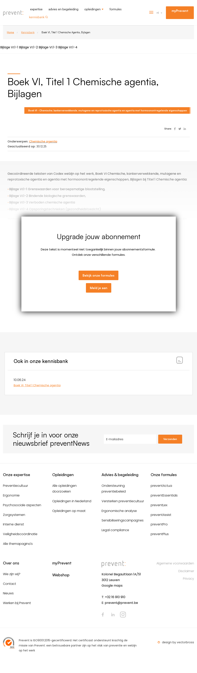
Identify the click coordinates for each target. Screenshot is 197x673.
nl (158, 12)
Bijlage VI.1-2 (28, 47)
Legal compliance (115, 530)
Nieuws (8, 593)
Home (10, 32)
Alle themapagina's (18, 543)
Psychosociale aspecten (22, 505)
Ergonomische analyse (119, 511)
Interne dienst (13, 524)
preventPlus (160, 534)
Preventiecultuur (15, 485)
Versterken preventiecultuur (123, 501)
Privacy (188, 578)
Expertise (36, 9)
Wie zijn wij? (11, 574)
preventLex (159, 505)
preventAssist (161, 515)
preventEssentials (164, 495)
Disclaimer (186, 571)
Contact (9, 583)
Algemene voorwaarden (175, 563)
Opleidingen (92, 9)
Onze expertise (16, 474)
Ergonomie (11, 495)
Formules (115, 9)
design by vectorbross (178, 642)
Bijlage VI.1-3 (48, 47)
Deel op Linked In (185, 129)
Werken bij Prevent (17, 603)
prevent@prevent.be (121, 602)
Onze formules (164, 474)
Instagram (123, 614)
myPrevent (180, 11)
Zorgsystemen (14, 515)
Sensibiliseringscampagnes (123, 520)
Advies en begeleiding (63, 9)
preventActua (161, 485)
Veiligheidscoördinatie (20, 534)
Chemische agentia (43, 141)
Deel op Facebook (175, 129)
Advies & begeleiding (120, 474)
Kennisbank (36, 17)
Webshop (60, 574)
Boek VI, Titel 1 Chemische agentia (37, 385)
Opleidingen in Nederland (71, 501)
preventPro (159, 524)
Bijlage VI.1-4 (67, 47)
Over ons (11, 562)
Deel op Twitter (180, 129)
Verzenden (170, 439)
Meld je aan (98, 288)
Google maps (112, 585)
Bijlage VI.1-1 (9, 47)
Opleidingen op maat (69, 511)
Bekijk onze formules (98, 275)
